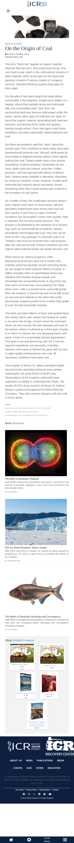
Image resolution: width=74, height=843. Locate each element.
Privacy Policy (31, 790)
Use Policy (19, 790)
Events (18, 768)
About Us (16, 760)
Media (60, 760)
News (29, 760)
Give (29, 768)
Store (39, 768)
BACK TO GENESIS (13, 44)
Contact (55, 790)
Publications (45, 760)
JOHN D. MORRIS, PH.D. (18, 54)
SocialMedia (47, 839)
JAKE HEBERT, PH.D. (14, 560)
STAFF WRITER (12, 492)
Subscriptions (44, 790)
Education (54, 768)
